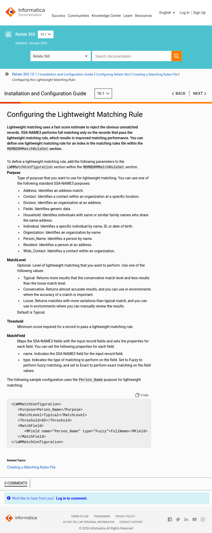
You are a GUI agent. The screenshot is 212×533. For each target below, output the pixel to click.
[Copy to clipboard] (142, 395)
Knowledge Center (106, 16)
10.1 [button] (45, 34)
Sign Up (199, 13)
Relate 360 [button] (41, 56)
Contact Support (131, 522)
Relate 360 (25, 34)
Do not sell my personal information (88, 522)
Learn (127, 16)
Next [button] (198, 93)
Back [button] (181, 93)
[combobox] (131, 56)
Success (58, 16)
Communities (78, 16)
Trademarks (102, 516)
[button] (167, 12)
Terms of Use (80, 516)
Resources (143, 16)
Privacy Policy (125, 516)
